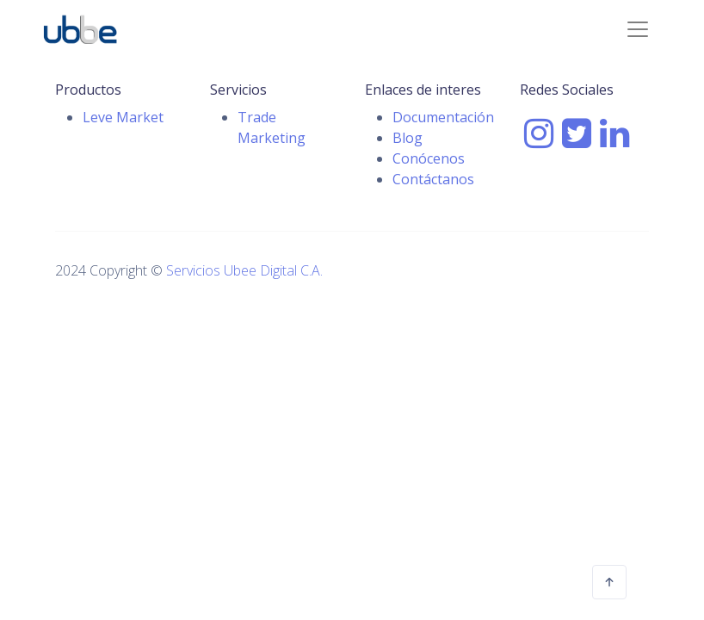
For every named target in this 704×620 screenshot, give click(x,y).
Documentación (443, 117)
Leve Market (123, 117)
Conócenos (428, 158)
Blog (407, 137)
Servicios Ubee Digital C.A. (244, 270)
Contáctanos (433, 179)
